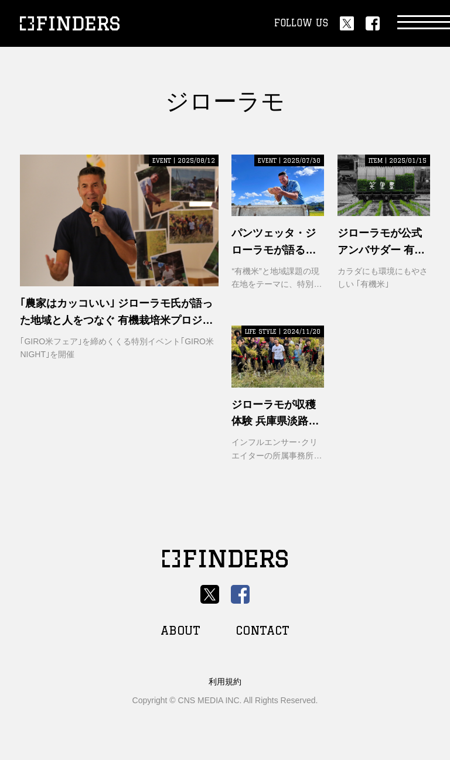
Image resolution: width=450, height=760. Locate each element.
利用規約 (225, 681)
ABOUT (180, 630)
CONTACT (262, 630)
